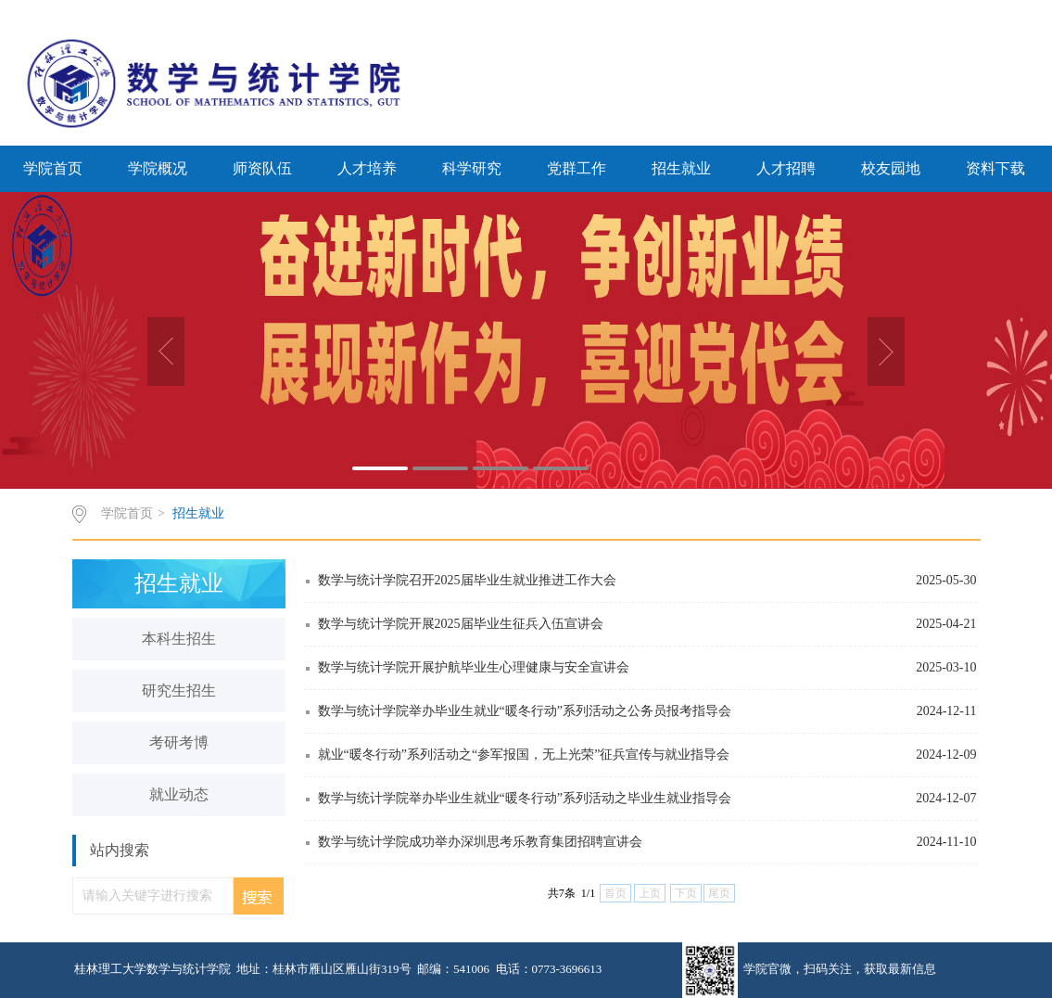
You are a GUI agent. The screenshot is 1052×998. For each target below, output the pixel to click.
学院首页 (52, 168)
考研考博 (179, 742)
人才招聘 (786, 168)
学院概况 (157, 168)
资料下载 (995, 168)
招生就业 (681, 168)
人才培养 (367, 168)
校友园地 (890, 168)
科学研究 (471, 168)
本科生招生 (179, 638)
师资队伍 (262, 168)
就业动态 (179, 794)
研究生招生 (179, 690)
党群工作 (576, 168)
